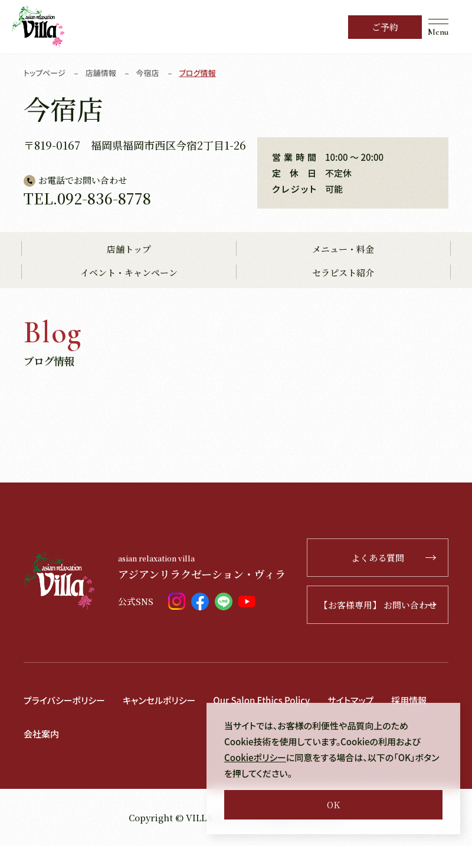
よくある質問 (393, 557)
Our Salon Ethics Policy (261, 700)
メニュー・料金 (343, 249)
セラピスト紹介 (343, 272)
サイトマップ (350, 700)
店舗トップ (129, 249)
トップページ (44, 72)
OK (333, 804)
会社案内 (41, 734)
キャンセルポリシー (159, 700)
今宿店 (147, 72)
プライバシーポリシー (64, 700)
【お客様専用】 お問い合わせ (378, 605)
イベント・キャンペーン (129, 272)
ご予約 (385, 27)
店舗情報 (101, 72)
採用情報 (409, 700)
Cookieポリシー (255, 757)
